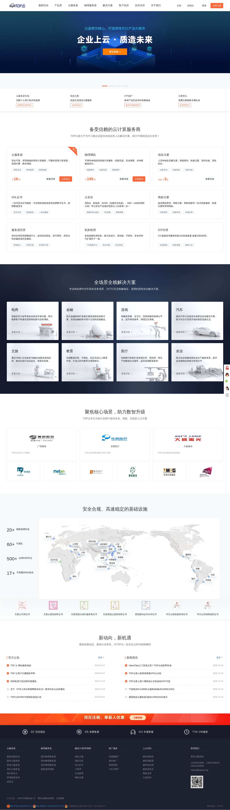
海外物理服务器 (48, 765)
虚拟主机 (79, 760)
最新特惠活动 (13, 756)
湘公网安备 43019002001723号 (48, 806)
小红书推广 (114, 769)
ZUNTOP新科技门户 (26, 798)
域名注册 (79, 756)
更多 (100, 657)
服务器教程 (148, 756)
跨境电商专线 (13, 777)
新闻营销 (113, 765)
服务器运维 (148, 765)
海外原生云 (12, 773)
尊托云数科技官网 (46, 798)
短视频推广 (114, 756)
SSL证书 (79, 765)
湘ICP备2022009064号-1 (19, 806)
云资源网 (60, 798)
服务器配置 (148, 760)
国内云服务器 (13, 760)
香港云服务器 (13, 765)
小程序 (78, 769)
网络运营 (147, 773)
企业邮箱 (79, 773)
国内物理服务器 (48, 756)
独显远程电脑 (47, 769)
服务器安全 (148, 769)
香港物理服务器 (48, 760)
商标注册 (79, 777)
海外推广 (113, 760)
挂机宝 (10, 781)
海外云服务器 (13, 769)
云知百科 (147, 777)
